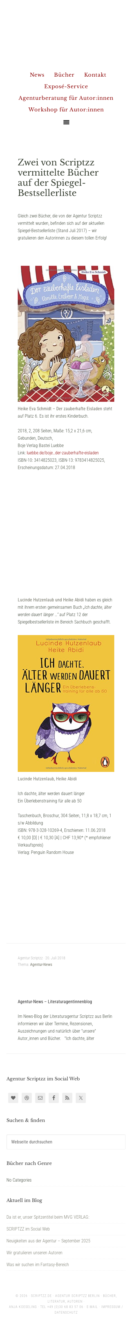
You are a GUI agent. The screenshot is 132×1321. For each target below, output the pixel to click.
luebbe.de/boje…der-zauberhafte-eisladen (63, 453)
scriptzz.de (41, 1296)
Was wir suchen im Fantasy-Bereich (37, 1264)
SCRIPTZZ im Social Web (28, 1229)
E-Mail (92, 1307)
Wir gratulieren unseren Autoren (34, 1252)
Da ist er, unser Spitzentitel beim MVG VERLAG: (47, 1217)
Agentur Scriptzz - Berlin (66, 34)
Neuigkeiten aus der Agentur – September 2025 (48, 1241)
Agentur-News (41, 964)
